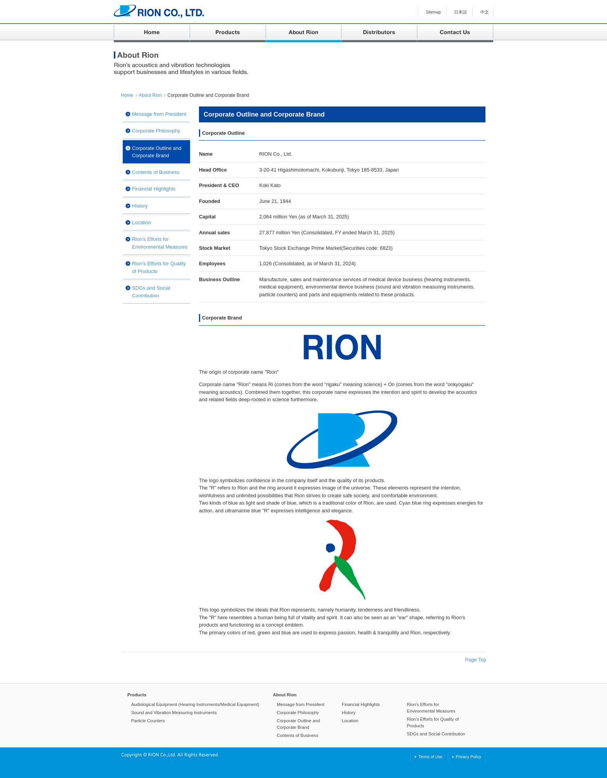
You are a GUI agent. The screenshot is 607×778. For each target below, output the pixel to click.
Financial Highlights (153, 189)
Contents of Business (155, 172)
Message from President (159, 114)
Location (141, 222)
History (139, 206)
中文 (484, 12)
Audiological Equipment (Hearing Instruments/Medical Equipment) (195, 704)
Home (127, 95)
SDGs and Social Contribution (151, 291)
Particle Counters (148, 720)
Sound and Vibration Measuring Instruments (174, 712)
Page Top (476, 660)
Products (136, 694)
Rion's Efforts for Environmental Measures (159, 242)
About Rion (150, 95)
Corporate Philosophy (156, 131)
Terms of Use (430, 756)
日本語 (460, 12)
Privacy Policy (468, 756)
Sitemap (433, 12)
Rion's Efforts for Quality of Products (159, 267)
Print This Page (454, 93)
